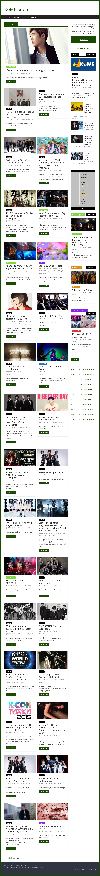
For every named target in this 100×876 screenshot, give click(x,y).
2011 (72, 405)
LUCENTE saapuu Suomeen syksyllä (87, 156)
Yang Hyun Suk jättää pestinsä (89, 124)
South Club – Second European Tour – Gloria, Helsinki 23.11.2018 (82, 241)
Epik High (62, 533)
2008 (72, 420)
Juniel (57, 831)
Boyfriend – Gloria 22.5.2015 (15, 581)
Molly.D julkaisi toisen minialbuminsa (50, 418)
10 (93, 369)
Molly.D (62, 422)
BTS (28, 634)
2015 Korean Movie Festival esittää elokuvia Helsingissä (20, 216)
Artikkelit (17, 17)
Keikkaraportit (11, 67)
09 (91, 369)
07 (87, 369)
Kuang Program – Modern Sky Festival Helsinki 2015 (19, 267)
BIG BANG (45, 271)
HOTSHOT (58, 271)
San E (28, 834)
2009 (72, 415)
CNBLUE (62, 319)
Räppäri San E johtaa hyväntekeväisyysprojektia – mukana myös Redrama (19, 829)
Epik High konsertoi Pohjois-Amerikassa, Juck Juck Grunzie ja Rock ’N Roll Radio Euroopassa (52, 526)
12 (73, 371)
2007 (72, 425)
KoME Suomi (17, 9)
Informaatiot (76, 331)
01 (75, 364)
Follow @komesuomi (83, 48)
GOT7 (53, 271)
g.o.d (54, 831)
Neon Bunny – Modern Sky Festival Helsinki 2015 (52, 214)
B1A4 (61, 170)
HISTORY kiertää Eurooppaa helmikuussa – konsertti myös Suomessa (20, 114)
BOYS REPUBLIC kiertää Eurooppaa (50, 627)
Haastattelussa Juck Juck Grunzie (51, 368)
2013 (72, 394)
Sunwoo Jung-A (23, 324)
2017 (72, 374)
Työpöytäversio (30, 17)
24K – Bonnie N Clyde (83, 290)
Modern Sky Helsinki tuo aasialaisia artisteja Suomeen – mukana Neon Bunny (52, 728)
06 (85, 364)
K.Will (61, 831)
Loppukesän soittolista (50, 265)
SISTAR (44, 273)
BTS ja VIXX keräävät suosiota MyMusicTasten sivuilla (18, 629)
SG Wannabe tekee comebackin (15, 368)
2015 (72, 384)
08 (89, 369)
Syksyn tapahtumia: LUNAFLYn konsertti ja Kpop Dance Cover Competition (17, 420)
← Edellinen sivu (12, 858)
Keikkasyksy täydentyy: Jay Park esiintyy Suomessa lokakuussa (88, 140)
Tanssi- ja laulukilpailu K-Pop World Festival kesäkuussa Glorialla (18, 677)
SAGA (61, 475)
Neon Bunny (15, 324)
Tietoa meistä (76, 869)
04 (81, 364)
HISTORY (30, 119)
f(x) (50, 271)
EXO (29, 165)
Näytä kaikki (90, 54)
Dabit (29, 73)
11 (71, 371)
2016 (72, 379)
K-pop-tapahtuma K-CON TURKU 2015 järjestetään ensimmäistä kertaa (19, 727)
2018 (72, 369)
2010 (72, 410)
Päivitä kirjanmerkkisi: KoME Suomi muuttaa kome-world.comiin (83, 81)
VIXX (31, 634)
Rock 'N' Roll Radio (54, 535)
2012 (72, 399)
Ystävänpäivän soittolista (52, 826)
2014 (72, 389)
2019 (72, 364)
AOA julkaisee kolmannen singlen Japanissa (19, 524)
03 (79, 364)
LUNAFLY (29, 427)
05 (83, 364)
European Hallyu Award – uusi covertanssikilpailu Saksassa (51, 97)
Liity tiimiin (85, 869)
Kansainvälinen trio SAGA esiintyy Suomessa (19, 779)
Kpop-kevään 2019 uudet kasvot (81, 335)
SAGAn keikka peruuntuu (51, 472)
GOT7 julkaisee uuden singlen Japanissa (50, 581)
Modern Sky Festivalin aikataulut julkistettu (17, 317)
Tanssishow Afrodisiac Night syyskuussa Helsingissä (17, 475)
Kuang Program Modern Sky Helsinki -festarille (51, 675)
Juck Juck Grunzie (43, 535)
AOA (28, 528)
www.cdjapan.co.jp (83, 208)
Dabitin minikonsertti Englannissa (30, 70)
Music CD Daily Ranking (83, 170)
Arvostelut (76, 286)
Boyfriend (29, 585)
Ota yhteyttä (92, 869)
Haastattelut (43, 363)
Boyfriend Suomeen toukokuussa (49, 779)
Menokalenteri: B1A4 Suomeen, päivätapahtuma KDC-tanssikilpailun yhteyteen (52, 164)
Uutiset (8, 17)
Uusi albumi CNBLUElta (50, 316)
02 (77, 364)
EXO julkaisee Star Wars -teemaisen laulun (18, 161)
